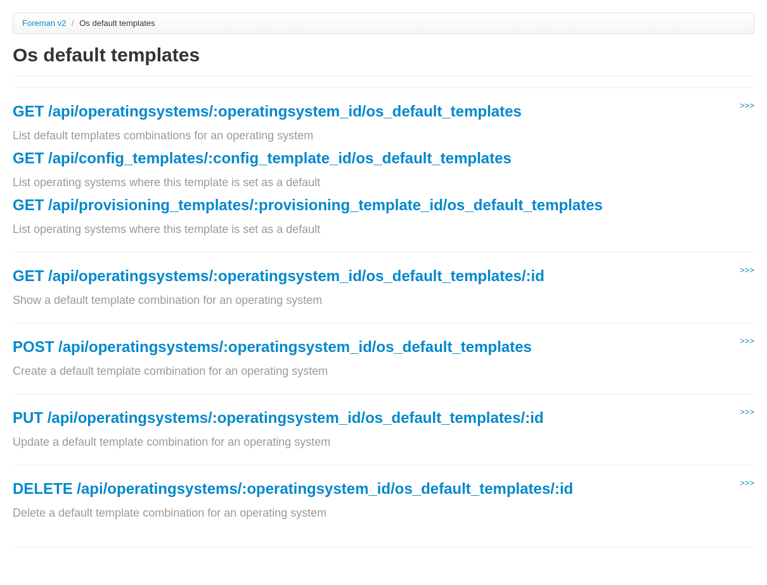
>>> (747, 105)
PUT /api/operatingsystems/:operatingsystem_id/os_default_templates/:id (278, 417)
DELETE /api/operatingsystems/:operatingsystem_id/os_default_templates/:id (293, 488)
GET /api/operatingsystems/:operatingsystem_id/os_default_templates (267, 111)
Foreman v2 (44, 23)
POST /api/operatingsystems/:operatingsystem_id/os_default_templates (272, 346)
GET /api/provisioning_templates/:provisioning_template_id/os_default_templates (308, 204)
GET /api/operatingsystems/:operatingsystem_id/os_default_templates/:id (279, 275)
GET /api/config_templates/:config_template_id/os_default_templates (262, 158)
